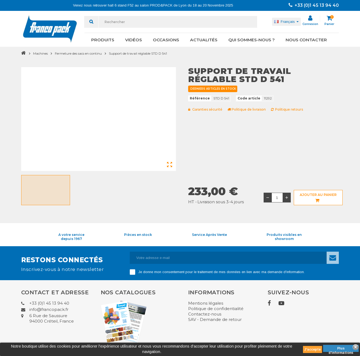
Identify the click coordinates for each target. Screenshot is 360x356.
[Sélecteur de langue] (286, 22)
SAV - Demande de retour (215, 319)
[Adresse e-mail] (228, 258)
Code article (249, 98)
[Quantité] (277, 197)
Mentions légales (205, 303)
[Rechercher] (178, 22)
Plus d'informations (341, 349)
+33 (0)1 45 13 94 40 (314, 5)
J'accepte (312, 349)
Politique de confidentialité (216, 308)
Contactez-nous (204, 314)
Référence (200, 98)
